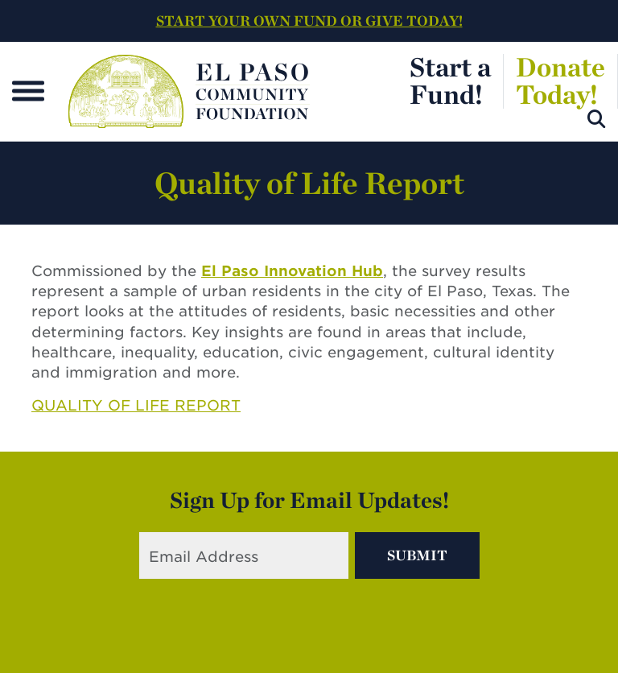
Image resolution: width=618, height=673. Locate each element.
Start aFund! (450, 80)
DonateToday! (560, 80)
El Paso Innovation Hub (292, 270)
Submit (417, 555)
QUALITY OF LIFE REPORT (136, 405)
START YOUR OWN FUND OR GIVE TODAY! (309, 20)
